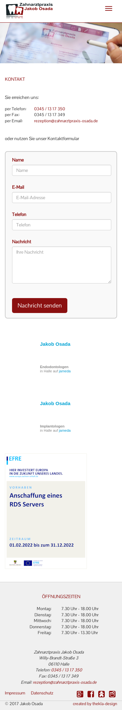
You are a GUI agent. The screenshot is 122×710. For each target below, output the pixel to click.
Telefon (19, 214)
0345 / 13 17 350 (49, 109)
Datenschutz (42, 693)
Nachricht (21, 242)
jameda (65, 371)
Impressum (15, 693)
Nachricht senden (40, 305)
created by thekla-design (95, 703)
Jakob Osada (55, 344)
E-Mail (18, 187)
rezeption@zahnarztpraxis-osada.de (66, 121)
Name (18, 160)
